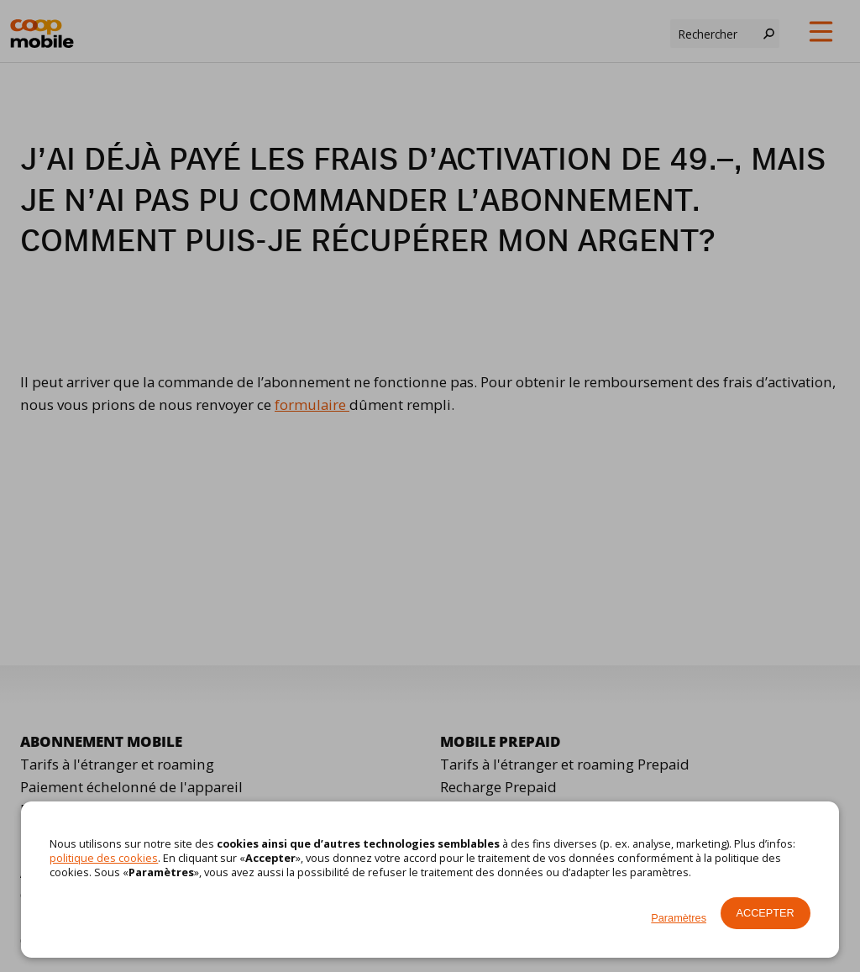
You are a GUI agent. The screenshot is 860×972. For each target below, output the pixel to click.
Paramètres (678, 918)
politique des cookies (104, 857)
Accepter (765, 912)
